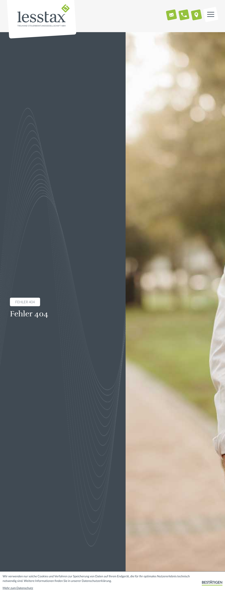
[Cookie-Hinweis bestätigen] (212, 582)
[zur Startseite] (43, 15)
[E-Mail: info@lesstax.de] (171, 14)
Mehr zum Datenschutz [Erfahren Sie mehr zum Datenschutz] (18, 588)
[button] (183, 14)
